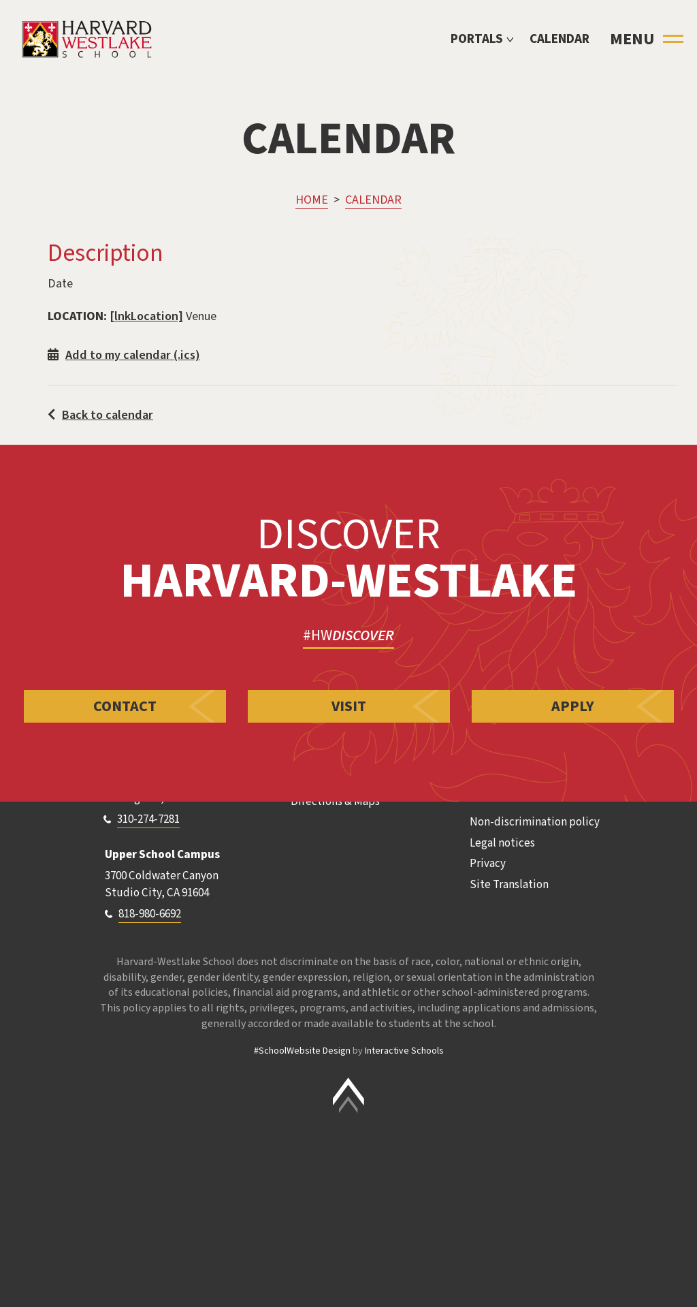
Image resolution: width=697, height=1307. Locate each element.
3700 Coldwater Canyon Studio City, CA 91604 (161, 885)
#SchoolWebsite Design (302, 1051)
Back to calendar (100, 415)
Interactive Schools (404, 1051)
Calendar (559, 39)
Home (311, 199)
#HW (348, 635)
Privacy (488, 863)
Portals (477, 39)
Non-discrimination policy (535, 822)
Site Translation (509, 885)
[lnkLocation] (146, 316)
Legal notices (502, 843)
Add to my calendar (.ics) (124, 355)
